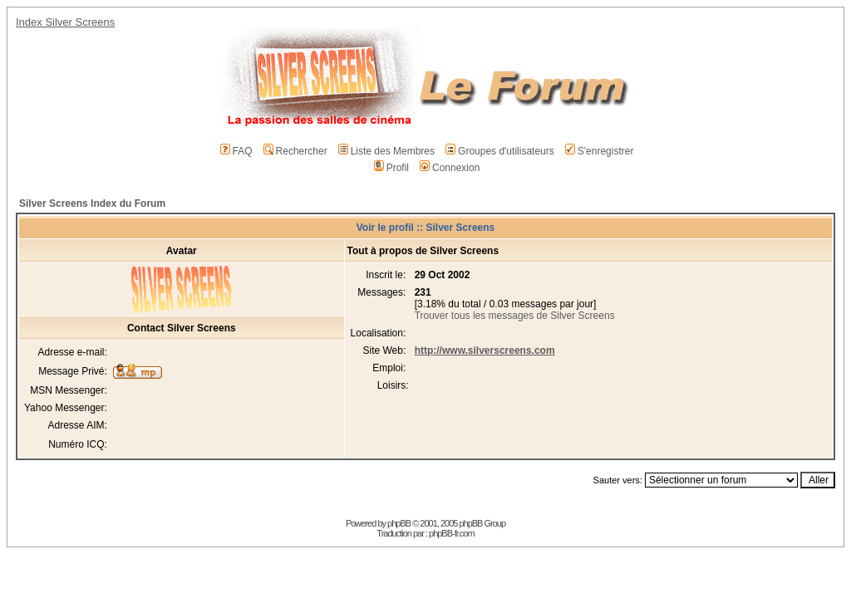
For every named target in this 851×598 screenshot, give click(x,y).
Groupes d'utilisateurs (499, 151)
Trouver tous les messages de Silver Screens (515, 315)
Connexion (450, 168)
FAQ (236, 151)
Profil (391, 168)
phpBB (399, 523)
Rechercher (295, 151)
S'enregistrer (599, 151)
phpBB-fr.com (452, 533)
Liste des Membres (386, 151)
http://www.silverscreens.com (485, 350)
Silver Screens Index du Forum (92, 203)
